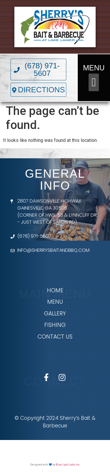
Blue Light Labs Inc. (68, 464)
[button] (94, 82)
